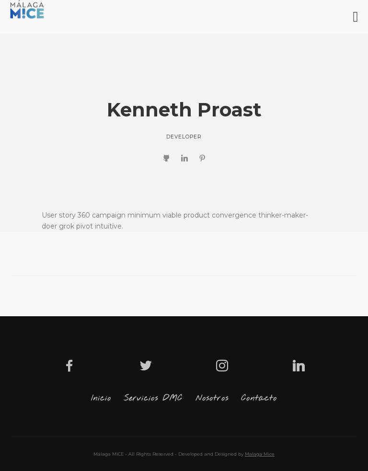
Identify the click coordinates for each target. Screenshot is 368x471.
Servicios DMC (153, 398)
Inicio (101, 398)
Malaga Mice (260, 454)
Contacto (259, 398)
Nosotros (212, 398)
